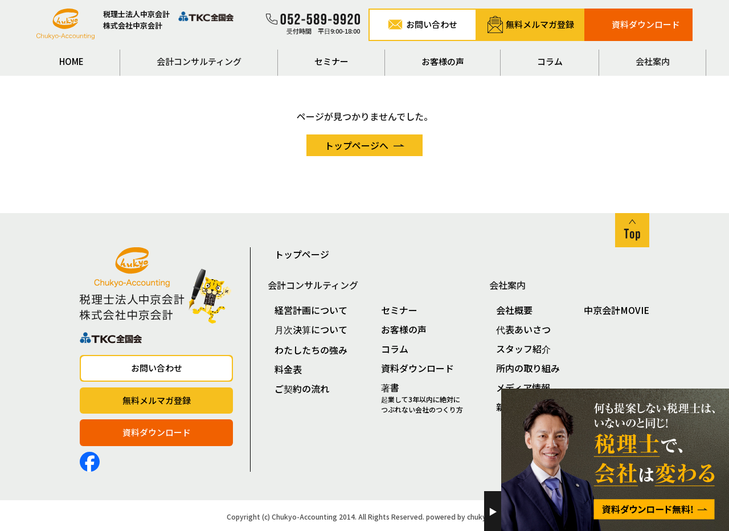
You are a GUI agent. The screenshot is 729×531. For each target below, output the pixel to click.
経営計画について (311, 310)
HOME (71, 61)
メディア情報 (523, 387)
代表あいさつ (523, 329)
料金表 (288, 369)
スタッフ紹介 (523, 349)
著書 (427, 398)
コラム (550, 61)
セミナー (331, 61)
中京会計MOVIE (616, 310)
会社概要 (514, 310)
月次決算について (311, 329)
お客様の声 (442, 61)
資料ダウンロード (156, 432)
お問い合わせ (156, 368)
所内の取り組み (528, 368)
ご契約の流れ (302, 388)
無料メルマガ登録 (156, 400)
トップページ (302, 254)
